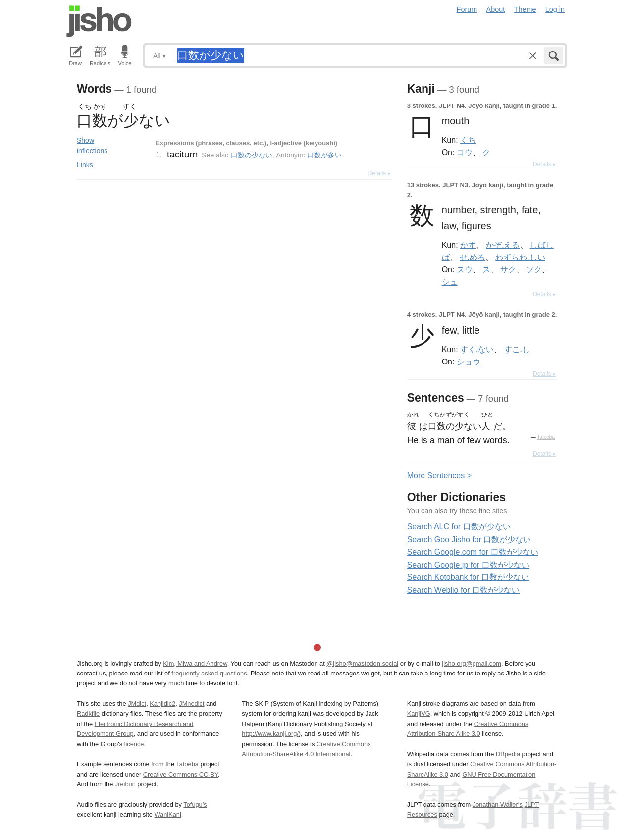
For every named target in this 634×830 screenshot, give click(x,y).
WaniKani (168, 814)
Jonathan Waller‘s (498, 804)
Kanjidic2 (162, 703)
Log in (555, 9)
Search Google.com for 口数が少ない (472, 552)
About (495, 9)
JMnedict (191, 703)
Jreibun (125, 784)
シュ (450, 281)
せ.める (472, 257)
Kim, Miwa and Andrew (195, 663)
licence (134, 744)
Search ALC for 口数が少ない (459, 526)
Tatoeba (546, 437)
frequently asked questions (209, 673)
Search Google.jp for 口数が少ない (468, 565)
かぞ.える (503, 244)
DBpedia (508, 754)
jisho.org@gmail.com (471, 663)
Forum (467, 9)
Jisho (99, 21)
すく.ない (477, 349)
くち (468, 139)
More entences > (439, 475)
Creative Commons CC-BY (180, 774)
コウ (465, 152)
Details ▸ (379, 173)
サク (508, 269)
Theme (525, 9)
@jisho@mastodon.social (362, 663)
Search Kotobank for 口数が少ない (468, 577)
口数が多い (324, 155)
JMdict (137, 703)
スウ (465, 269)
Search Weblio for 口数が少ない (463, 590)
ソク (534, 269)
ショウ (468, 361)
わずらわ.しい (520, 257)
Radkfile (88, 713)
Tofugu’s (195, 804)
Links (85, 165)
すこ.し (517, 349)
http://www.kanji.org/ (270, 733)
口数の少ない (251, 155)
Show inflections (92, 145)
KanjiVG (418, 713)
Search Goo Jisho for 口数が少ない (469, 539)
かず (468, 244)
